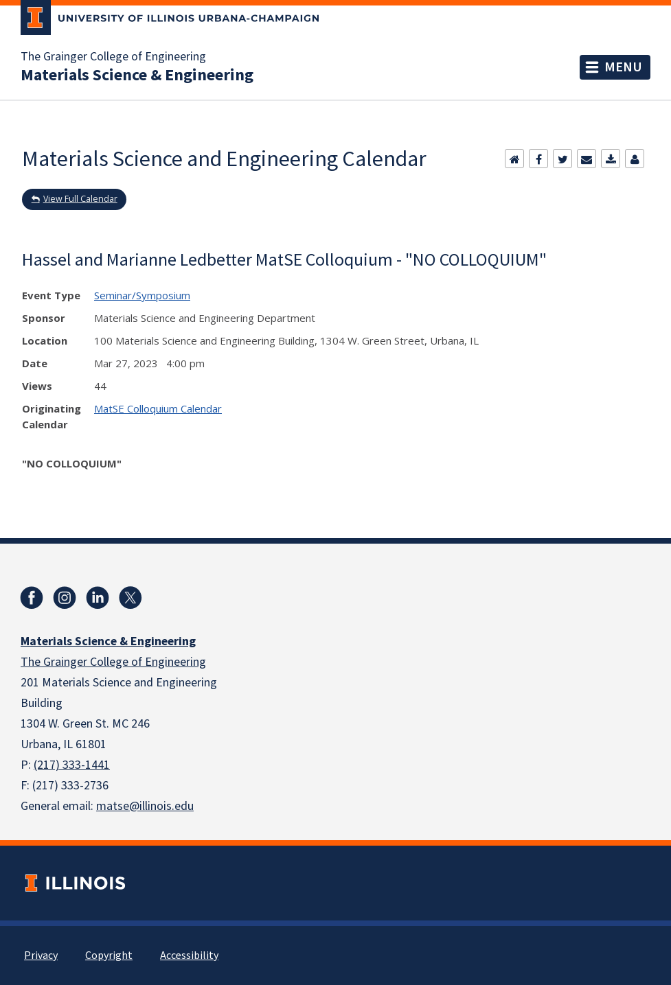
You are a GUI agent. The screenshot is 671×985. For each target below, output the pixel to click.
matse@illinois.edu (145, 806)
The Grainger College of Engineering (113, 57)
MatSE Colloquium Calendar (158, 408)
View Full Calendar (80, 199)
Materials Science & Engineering (137, 75)
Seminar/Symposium (142, 295)
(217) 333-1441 (72, 765)
